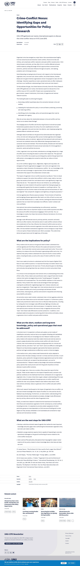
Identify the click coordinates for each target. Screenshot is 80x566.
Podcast (53, 2)
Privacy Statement (69, 533)
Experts (60, 5)
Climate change (8, 511)
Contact (70, 2)
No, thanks (71, 563)
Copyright (67, 538)
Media (57, 2)
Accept (64, 563)
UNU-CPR (10, 10)
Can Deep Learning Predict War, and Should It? (30, 512)
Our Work (45, 5)
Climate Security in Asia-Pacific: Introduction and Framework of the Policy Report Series (11, 503)
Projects (45, 2)
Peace (14, 511)
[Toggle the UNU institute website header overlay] (75, 2)
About (39, 5)
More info (26, 564)
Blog (49, 2)
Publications (52, 5)
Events (70, 5)
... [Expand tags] (72, 520)
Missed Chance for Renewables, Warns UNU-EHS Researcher (66, 513)
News (64, 5)
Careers (67, 540)
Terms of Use (68, 535)
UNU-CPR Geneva (63, 2)
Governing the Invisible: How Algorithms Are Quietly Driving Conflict (49, 513)
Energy (69, 520)
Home (5, 10)
